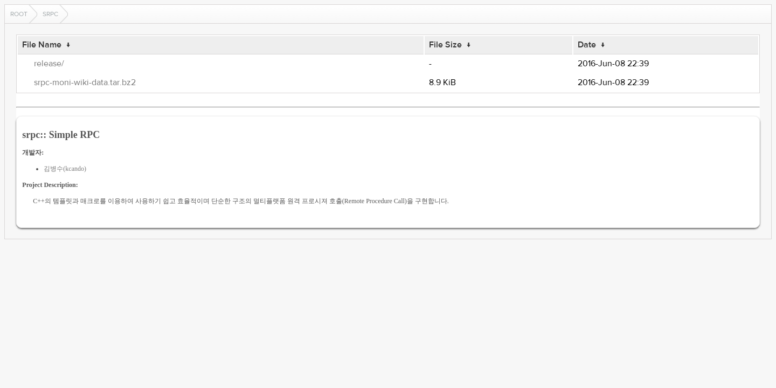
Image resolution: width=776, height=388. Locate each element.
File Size (445, 44)
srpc (50, 14)
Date (587, 44)
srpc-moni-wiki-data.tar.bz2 (85, 82)
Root (18, 14)
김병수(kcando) (65, 168)
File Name (41, 44)
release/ (49, 63)
